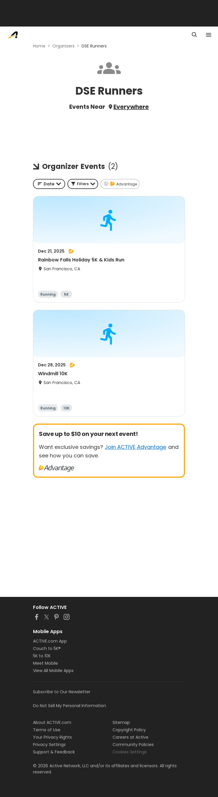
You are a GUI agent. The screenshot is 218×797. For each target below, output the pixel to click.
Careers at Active (130, 737)
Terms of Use (46, 730)
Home (39, 46)
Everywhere (131, 107)
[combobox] (49, 184)
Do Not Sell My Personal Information (69, 706)
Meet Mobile (45, 663)
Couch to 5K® (47, 648)
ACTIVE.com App (50, 641)
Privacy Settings (49, 744)
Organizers (63, 46)
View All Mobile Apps (53, 671)
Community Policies (133, 744)
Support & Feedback (54, 752)
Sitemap (121, 722)
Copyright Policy (129, 730)
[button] (82, 184)
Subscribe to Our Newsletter (61, 692)
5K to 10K (42, 656)
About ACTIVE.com (52, 722)
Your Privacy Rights (52, 737)
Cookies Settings (130, 752)
